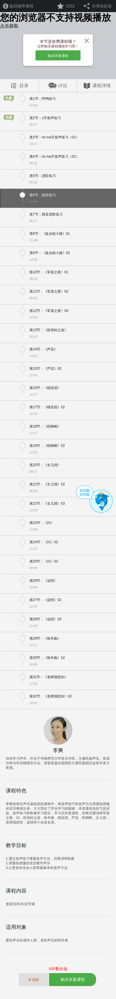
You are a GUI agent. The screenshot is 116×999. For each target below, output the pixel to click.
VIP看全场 (58, 968)
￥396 (33, 979)
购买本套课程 (58, 56)
